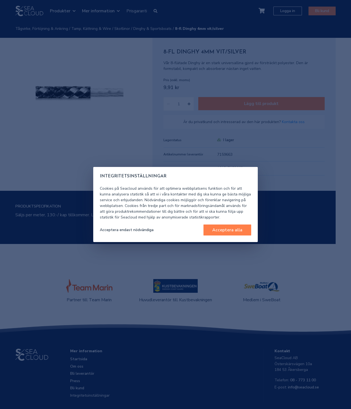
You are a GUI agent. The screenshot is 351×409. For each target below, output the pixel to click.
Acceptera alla (227, 230)
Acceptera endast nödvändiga (127, 229)
